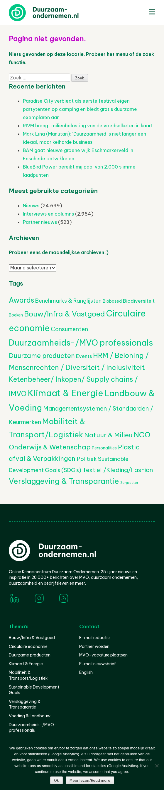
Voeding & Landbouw (29, 716)
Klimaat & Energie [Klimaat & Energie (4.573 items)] (65, 393)
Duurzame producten (29, 655)
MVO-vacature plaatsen (103, 655)
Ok (56, 780)
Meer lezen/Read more (90, 780)
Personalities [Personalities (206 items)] (104, 448)
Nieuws (31, 206)
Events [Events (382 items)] (84, 356)
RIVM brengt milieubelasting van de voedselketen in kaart (88, 126)
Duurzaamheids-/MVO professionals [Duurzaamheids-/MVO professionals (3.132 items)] (81, 343)
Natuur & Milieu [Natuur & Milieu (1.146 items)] (108, 435)
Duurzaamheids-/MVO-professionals (33, 727)
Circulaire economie (28, 646)
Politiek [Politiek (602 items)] (87, 458)
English (86, 672)
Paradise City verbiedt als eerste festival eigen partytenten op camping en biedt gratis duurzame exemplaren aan (80, 109)
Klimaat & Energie (26, 663)
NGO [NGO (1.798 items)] (142, 434)
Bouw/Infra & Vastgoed (32, 637)
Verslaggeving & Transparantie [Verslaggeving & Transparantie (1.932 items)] (64, 481)
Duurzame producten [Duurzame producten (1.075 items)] (42, 355)
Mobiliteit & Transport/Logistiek (28, 675)
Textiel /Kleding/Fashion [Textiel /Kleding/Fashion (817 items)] (117, 470)
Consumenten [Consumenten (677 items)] (69, 329)
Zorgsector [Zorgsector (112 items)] (129, 483)
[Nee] (157, 766)
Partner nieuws (40, 222)
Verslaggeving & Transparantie (24, 704)
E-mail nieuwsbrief (97, 663)
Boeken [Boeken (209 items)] (16, 315)
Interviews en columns (48, 214)
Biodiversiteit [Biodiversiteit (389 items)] (139, 301)
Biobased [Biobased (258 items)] (112, 301)
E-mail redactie (94, 637)
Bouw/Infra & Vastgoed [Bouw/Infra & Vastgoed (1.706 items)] (64, 313)
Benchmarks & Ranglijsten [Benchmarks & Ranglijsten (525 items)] (68, 300)
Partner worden (94, 646)
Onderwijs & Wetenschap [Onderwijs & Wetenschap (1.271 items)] (50, 447)
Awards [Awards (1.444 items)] (21, 300)
